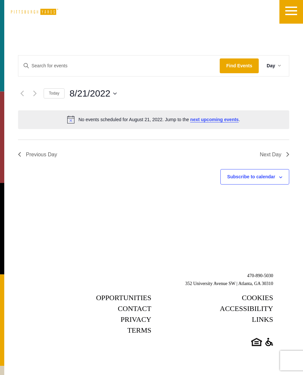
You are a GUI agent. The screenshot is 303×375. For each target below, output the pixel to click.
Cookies (257, 298)
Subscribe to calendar (251, 176)
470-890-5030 (260, 275)
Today (54, 93)
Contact (134, 308)
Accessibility (246, 308)
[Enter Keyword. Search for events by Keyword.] (119, 65)
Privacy (136, 319)
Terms (139, 330)
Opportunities (124, 298)
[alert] (153, 119)
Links (262, 319)
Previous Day (37, 154)
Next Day (274, 154)
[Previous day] (22, 94)
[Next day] (35, 94)
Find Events (239, 65)
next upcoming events (214, 119)
